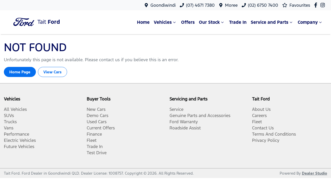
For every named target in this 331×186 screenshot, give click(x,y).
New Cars (96, 109)
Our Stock (212, 22)
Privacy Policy (265, 140)
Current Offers (101, 128)
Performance (16, 134)
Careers (259, 115)
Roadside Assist (185, 128)
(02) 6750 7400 (263, 5)
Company (310, 22)
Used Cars (97, 122)
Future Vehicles (19, 146)
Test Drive (97, 153)
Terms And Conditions (274, 134)
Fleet (91, 140)
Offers (188, 22)
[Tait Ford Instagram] (323, 5)
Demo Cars (97, 115)
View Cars (52, 71)
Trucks (10, 122)
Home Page (19, 71)
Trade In (238, 22)
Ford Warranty (183, 122)
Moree (231, 5)
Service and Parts (272, 22)
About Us (261, 109)
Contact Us (263, 128)
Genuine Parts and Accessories (199, 115)
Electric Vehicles (20, 140)
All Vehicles (15, 109)
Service (176, 109)
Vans (8, 128)
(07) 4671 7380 (200, 5)
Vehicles (165, 22)
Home (143, 22)
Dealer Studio (314, 173)
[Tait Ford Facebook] (316, 5)
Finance (94, 134)
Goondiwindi (163, 5)
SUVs (9, 115)
